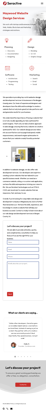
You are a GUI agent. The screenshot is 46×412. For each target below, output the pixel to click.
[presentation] (23, 286)
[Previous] (7, 156)
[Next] (39, 156)
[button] (42, 3)
